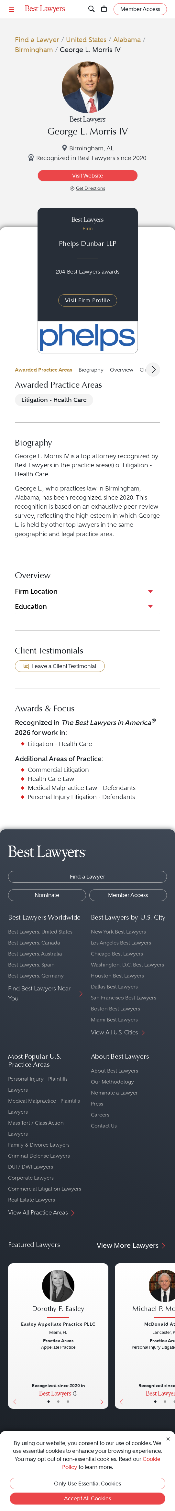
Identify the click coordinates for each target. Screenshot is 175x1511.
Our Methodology (112, 1082)
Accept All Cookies (87, 1498)
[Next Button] (103, 1336)
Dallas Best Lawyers (114, 987)
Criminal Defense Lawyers (39, 1156)
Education (31, 606)
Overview (121, 370)
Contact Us (104, 1126)
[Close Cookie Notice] (168, 1438)
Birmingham (34, 50)
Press (97, 1104)
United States (86, 40)
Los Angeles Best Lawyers (121, 943)
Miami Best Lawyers (114, 1020)
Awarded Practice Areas (43, 370)
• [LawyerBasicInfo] (48, 1402)
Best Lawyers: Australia (35, 954)
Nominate (47, 895)
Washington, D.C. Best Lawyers (127, 965)
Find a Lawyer (37, 40)
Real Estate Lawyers (31, 1200)
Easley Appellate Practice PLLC (58, 1324)
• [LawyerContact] (68, 1402)
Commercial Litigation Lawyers (44, 1189)
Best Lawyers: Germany (36, 976)
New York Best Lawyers (118, 932)
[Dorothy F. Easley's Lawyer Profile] (58, 1294)
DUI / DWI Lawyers (30, 1167)
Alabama (127, 40)
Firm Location (36, 591)
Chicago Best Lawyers (117, 954)
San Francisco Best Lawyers (123, 998)
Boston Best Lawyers (115, 1009)
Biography (91, 370)
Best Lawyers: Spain (31, 965)
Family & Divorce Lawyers (39, 1145)
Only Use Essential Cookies (87, 1483)
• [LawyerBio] (58, 1402)
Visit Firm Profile (87, 300)
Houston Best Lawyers (117, 976)
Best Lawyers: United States (40, 932)
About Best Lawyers (114, 1071)
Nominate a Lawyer (114, 1093)
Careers (100, 1115)
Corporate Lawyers (31, 1178)
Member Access (128, 895)
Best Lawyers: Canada (34, 943)
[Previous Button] (13, 1336)
